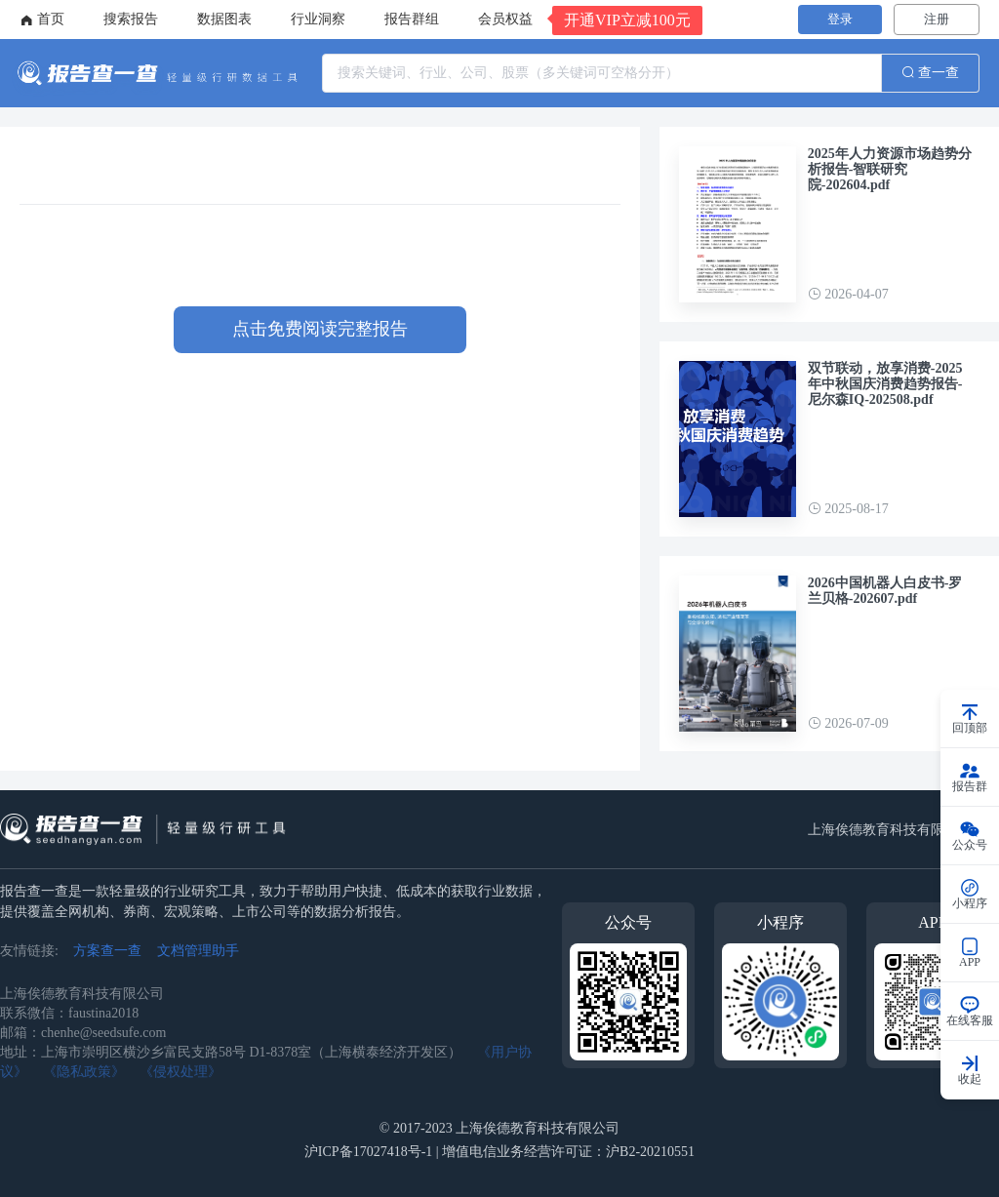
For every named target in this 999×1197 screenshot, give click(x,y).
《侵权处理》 (180, 1071)
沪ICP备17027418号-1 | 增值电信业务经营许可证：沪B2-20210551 (499, 1151)
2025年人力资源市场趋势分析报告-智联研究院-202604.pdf (890, 169)
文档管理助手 (198, 950)
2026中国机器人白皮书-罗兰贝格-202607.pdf (885, 591)
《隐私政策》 (84, 1071)
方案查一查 (107, 950)
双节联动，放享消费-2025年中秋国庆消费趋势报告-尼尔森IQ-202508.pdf (885, 384)
